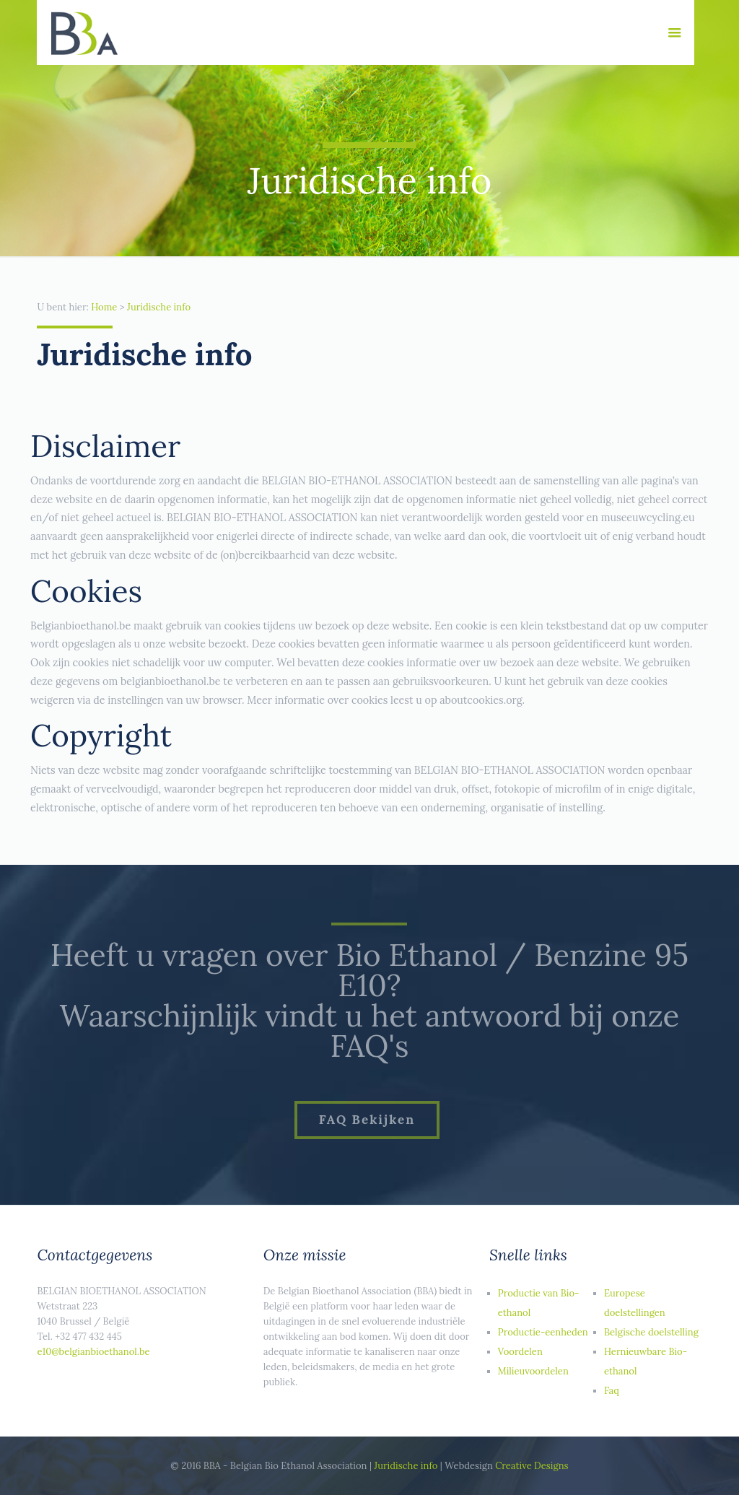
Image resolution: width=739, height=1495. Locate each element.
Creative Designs (531, 1466)
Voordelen (520, 1352)
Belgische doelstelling (651, 1332)
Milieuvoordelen (533, 1371)
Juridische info (159, 307)
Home (104, 307)
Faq (611, 1391)
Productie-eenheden (543, 1332)
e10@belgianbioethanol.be (93, 1352)
